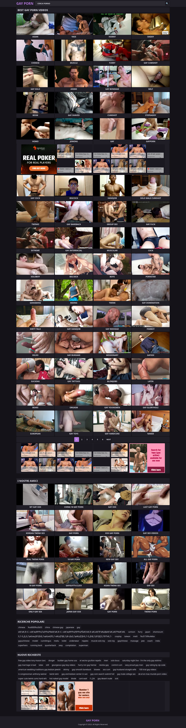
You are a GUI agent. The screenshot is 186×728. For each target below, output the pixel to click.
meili (135, 636)
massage (134, 641)
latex (41, 665)
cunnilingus (46, 641)
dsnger (51, 660)
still (47, 665)
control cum (117, 665)
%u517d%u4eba (147, 636)
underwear (74, 641)
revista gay (104, 665)
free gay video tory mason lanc (32, 660)
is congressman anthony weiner (32, 674)
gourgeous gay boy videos (63, 665)
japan (147, 632)
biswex (97, 669)
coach (150, 641)
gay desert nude (105, 678)
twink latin (54, 674)
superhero (23, 645)
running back (36, 645)
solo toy (111, 641)
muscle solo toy (98, 641)
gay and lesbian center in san (75, 674)
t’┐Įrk (92, 678)
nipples (85, 641)
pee (143, 641)
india (157, 641)
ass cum (106, 669)
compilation (70, 645)
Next (109, 439)
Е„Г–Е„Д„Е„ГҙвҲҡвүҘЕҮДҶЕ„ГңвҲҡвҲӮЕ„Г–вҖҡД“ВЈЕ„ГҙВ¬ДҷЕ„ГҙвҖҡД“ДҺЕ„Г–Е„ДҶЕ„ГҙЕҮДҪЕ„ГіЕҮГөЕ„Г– (65, 636)
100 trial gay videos (147, 669)
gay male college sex (126, 674)
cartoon (131, 632)
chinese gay (58, 627)
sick (116, 678)
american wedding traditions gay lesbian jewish (39, 669)
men (106, 660)
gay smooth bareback (81, 669)
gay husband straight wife (124, 669)
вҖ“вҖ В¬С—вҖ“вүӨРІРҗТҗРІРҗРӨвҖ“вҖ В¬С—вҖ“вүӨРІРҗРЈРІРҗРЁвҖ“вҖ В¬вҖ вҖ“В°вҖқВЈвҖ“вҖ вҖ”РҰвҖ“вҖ (71, 632)
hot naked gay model (58, 678)
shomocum (158, 632)
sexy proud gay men (134, 665)
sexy (61, 645)
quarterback (50, 645)
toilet (64, 641)
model (35, 641)
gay (78, 627)
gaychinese (123, 641)
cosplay (118, 636)
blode (73, 678)
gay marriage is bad (27, 665)
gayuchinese (23, 641)
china (47, 627)
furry (140, 632)
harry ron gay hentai (87, 665)
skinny (66, 669)
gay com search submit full (102, 674)
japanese (70, 627)
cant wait (83, 678)
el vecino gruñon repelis (90, 660)
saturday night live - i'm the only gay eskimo (141, 660)
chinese (21, 627)
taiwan (127, 636)
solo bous (115, 660)
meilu (56, 641)
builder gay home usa (67, 660)
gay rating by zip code (155, 665)
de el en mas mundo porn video (152, 674)
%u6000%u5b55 (35, 627)
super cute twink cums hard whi (32, 678)
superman (83, 645)
